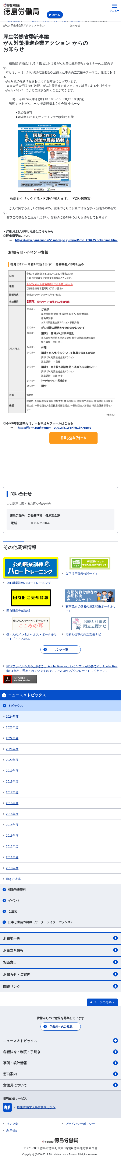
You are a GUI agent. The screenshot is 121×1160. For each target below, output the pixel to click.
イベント (14, 900)
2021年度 (12, 749)
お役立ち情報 (60, 950)
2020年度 (12, 760)
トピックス (15, 705)
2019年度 (12, 770)
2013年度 (12, 835)
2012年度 (12, 846)
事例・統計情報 (60, 1062)
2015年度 (12, 814)
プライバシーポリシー (80, 1123)
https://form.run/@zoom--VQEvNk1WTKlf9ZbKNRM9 (54, 427)
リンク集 (12, 1123)
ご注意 (12, 911)
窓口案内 (60, 1074)
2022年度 (12, 738)
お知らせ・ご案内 (60, 974)
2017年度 (12, 792)
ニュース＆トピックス (60, 1040)
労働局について (60, 1085)
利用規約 (12, 1130)
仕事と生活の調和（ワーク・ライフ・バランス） (40, 922)
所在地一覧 (60, 938)
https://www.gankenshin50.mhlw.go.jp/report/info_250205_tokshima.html (66, 240)
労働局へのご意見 (61, 1026)
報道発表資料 (17, 889)
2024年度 (12, 716)
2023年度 (12, 727)
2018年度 (12, 781)
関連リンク (60, 986)
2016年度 (12, 803)
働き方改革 (13, 879)
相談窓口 (60, 962)
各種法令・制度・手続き (60, 1051)
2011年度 (12, 857)
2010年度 (12, 868)
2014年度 (12, 824)
